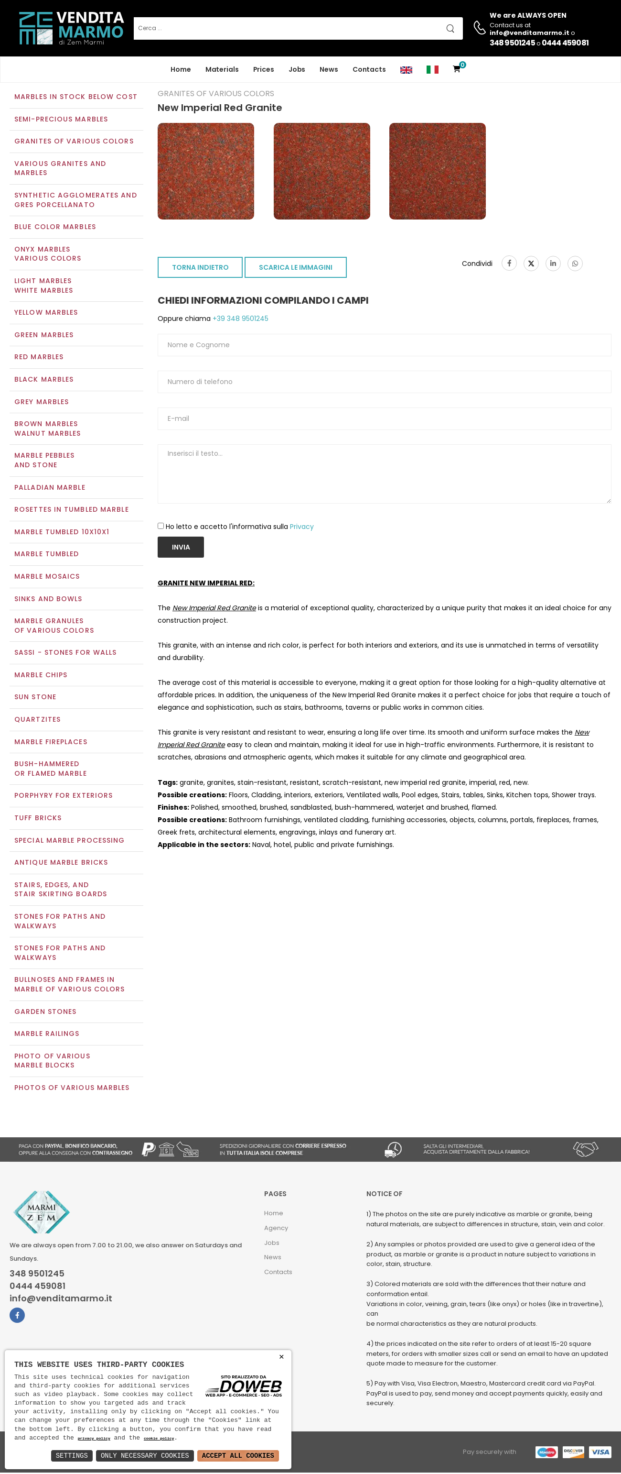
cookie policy (159, 1438)
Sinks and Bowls (48, 600)
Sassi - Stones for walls (65, 654)
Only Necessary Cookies (145, 1455)
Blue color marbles (55, 228)
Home (181, 69)
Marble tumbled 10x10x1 (61, 533)
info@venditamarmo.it (61, 1299)
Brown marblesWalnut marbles (47, 430)
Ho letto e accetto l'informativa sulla (240, 527)
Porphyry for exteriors (63, 797)
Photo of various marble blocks (52, 1061)
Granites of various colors (74, 142)
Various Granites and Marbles (60, 169)
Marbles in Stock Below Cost (76, 97)
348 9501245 (512, 42)
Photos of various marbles (72, 1088)
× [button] (281, 1357)
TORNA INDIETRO (200, 269)
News (329, 69)
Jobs (297, 69)
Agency (276, 1228)
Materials (222, 69)
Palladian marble (50, 488)
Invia (181, 548)
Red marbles (39, 358)
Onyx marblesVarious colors (47, 254)
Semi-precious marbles (61, 120)
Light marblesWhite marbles (43, 286)
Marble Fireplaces (50, 743)
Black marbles (44, 380)
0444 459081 (565, 42)
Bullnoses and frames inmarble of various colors (69, 985)
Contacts (369, 69)
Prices (263, 69)
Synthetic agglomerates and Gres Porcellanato (75, 200)
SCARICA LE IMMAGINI (295, 269)
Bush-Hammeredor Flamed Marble (50, 770)
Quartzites (37, 720)
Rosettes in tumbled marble (71, 510)
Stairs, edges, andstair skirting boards (60, 890)
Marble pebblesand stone (44, 461)
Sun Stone (35, 698)
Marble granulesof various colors (54, 626)
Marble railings (47, 1035)
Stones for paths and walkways (60, 922)
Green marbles (44, 336)
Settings (72, 1455)
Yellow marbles (46, 314)
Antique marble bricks (61, 864)
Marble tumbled (46, 555)
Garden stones (45, 1012)
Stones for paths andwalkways (60, 954)
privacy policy (94, 1438)
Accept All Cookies (238, 1455)
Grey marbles (41, 402)
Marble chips (40, 676)
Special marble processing (69, 841)
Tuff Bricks (38, 819)
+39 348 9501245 (239, 320)
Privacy (302, 527)
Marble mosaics (47, 577)
